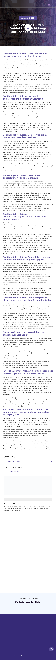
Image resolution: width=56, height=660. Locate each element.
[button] (49, 5)
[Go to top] (51, 648)
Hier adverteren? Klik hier (15, 471)
